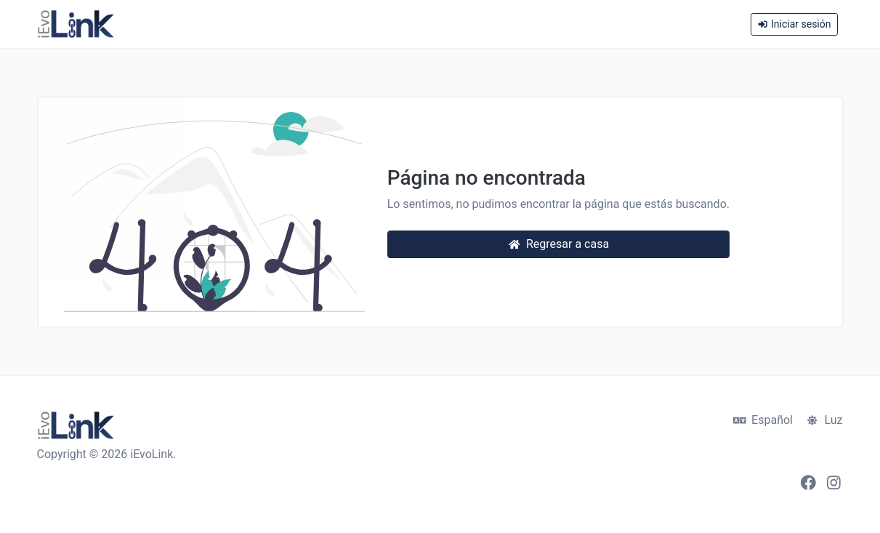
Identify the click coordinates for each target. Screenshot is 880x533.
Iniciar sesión (794, 24)
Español (763, 420)
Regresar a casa (559, 244)
